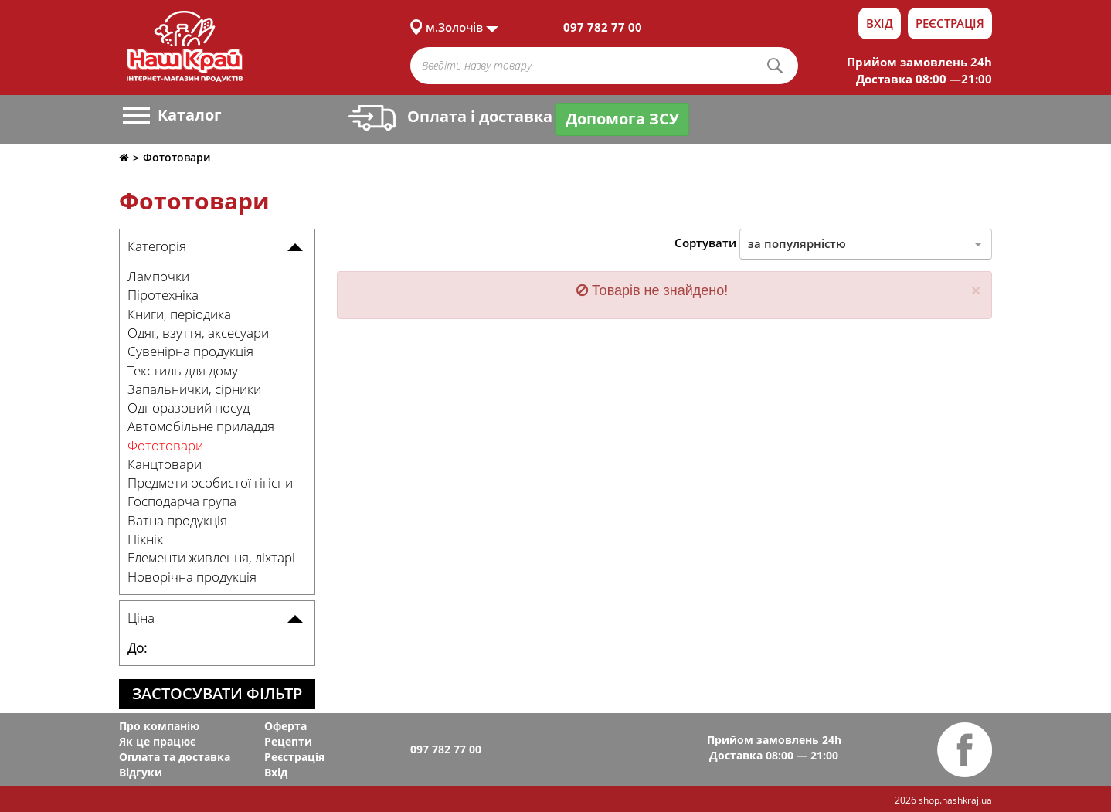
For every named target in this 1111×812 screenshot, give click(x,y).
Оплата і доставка (450, 116)
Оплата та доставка (174, 756)
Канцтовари (164, 464)
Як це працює (157, 741)
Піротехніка (163, 295)
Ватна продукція (177, 520)
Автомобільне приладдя (200, 426)
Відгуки (140, 772)
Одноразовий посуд (188, 407)
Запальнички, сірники (194, 389)
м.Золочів (454, 27)
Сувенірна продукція (190, 351)
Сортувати (705, 242)
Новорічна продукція (192, 577)
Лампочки (158, 276)
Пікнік (145, 539)
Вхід (879, 23)
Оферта (285, 726)
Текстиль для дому (182, 370)
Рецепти (288, 741)
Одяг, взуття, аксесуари (198, 332)
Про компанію (159, 726)
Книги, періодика (179, 314)
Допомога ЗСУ (622, 118)
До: (137, 648)
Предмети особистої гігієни (210, 482)
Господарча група (181, 501)
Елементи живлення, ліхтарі (211, 557)
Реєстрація (950, 23)
